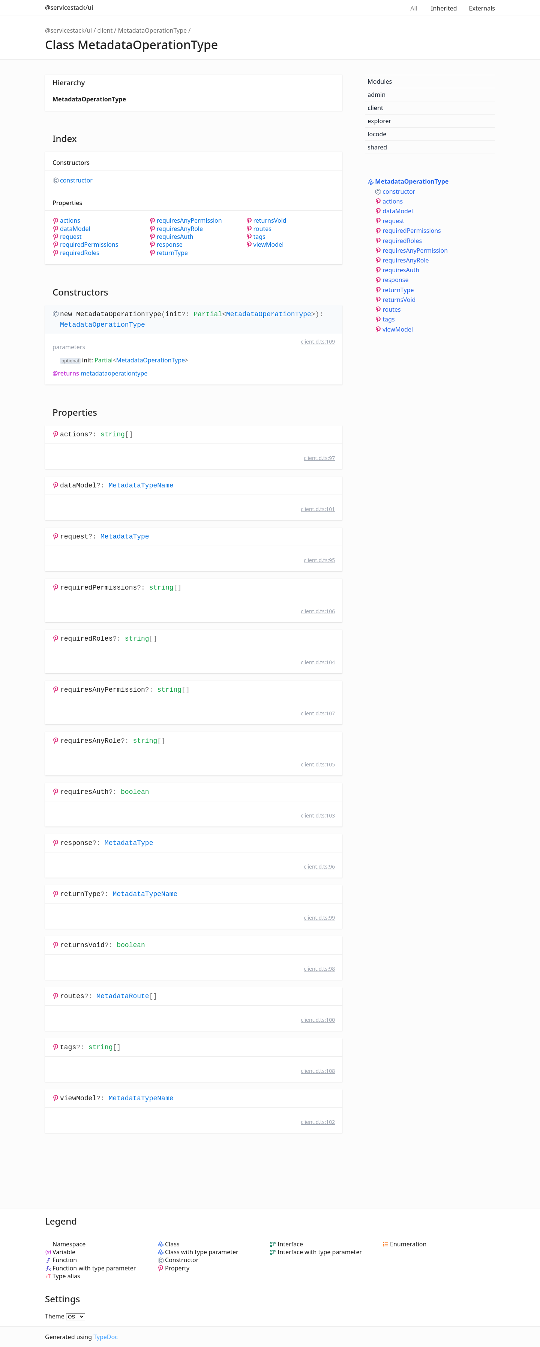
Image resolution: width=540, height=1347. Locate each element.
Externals (482, 8)
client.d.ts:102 (318, 1121)
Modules (380, 81)
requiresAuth (175, 237)
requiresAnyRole (180, 229)
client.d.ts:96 (319, 866)
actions (70, 221)
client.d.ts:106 (318, 611)
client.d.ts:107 (318, 713)
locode (377, 134)
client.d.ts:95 (319, 560)
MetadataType (124, 536)
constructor (76, 180)
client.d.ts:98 (319, 968)
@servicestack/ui (69, 7)
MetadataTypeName (141, 485)
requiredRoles (79, 253)
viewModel (269, 245)
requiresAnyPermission (189, 221)
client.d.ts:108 (318, 1070)
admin (377, 95)
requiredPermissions (89, 245)
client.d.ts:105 (318, 764)
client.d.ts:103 (318, 815)
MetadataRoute (122, 996)
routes (263, 229)
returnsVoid (270, 221)
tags (260, 237)
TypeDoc (105, 1337)
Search (390, 7)
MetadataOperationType (152, 30)
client (105, 30)
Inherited (444, 8)
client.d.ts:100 (318, 1019)
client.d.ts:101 (318, 509)
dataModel (75, 229)
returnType (172, 253)
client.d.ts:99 (319, 917)
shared (377, 147)
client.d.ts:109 (318, 341)
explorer (379, 121)
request (71, 237)
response (170, 245)
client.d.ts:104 (318, 662)
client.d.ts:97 (319, 458)
